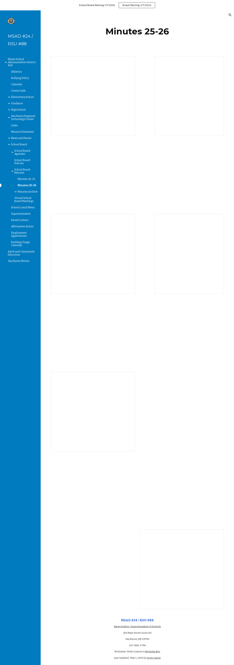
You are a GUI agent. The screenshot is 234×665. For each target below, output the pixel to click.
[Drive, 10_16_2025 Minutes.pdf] (93, 332)
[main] (137, 31)
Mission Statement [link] (22, 131)
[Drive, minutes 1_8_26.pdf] (182, 490)
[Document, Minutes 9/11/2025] (93, 254)
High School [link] (18, 109)
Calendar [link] (16, 84)
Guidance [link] (17, 103)
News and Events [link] (21, 138)
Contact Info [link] (18, 90)
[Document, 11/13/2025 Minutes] (93, 412)
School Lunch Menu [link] (23, 207)
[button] (230, 15)
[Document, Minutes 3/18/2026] (182, 569)
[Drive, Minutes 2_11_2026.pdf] (93, 560)
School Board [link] (19, 144)
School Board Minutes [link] (22, 171)
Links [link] (14, 125)
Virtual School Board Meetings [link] (24, 199)
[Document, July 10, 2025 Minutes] (93, 96)
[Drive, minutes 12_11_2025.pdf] (182, 403)
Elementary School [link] (22, 97)
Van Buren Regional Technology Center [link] (23, 117)
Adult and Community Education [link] (21, 253)
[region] (117, 5)
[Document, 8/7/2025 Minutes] (189, 96)
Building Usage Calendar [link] (20, 244)
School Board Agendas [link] (22, 152)
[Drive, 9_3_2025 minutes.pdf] (182, 175)
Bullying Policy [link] (20, 78)
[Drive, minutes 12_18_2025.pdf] (93, 490)
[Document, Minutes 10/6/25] (189, 254)
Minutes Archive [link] (28, 191)
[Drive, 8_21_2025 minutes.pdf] (93, 175)
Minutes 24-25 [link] (26, 179)
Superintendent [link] (21, 213)
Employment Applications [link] (19, 234)
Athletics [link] (16, 71)
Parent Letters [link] (19, 220)
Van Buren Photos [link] (18, 261)
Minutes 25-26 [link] (27, 185)
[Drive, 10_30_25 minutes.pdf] (182, 332)
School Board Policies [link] (22, 162)
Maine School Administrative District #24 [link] (22, 62)
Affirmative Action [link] (22, 226)
